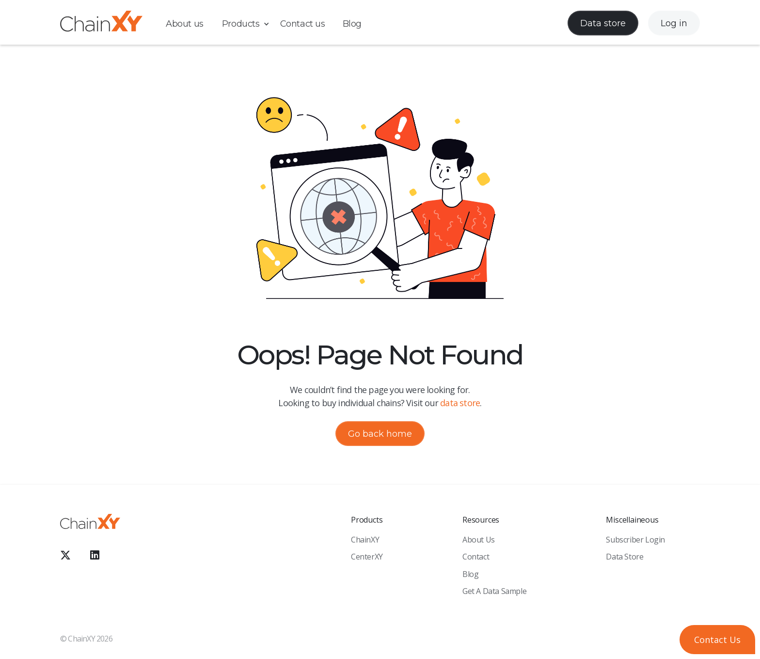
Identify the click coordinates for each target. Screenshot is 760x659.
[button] (250, 24)
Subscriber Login (635, 539)
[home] (101, 23)
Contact (475, 556)
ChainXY (365, 539)
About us (185, 23)
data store (460, 403)
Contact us (302, 23)
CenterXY (367, 556)
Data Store (624, 556)
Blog (352, 23)
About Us (478, 539)
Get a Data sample (494, 591)
